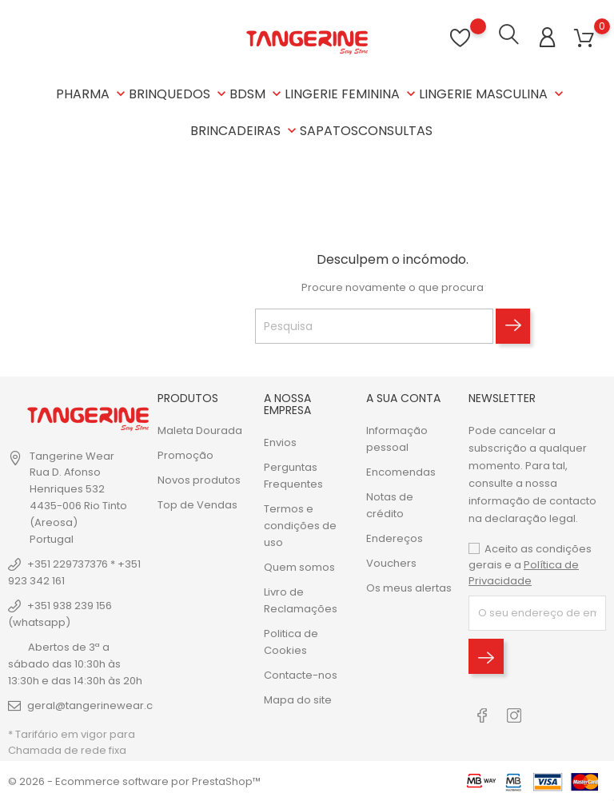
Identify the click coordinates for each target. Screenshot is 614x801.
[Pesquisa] (374, 325)
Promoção (185, 454)
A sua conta (403, 397)
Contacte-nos (300, 674)
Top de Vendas (197, 504)
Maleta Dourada (199, 429)
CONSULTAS (395, 131)
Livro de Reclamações (300, 600)
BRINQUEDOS (179, 94)
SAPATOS (329, 131)
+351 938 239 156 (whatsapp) (60, 613)
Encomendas (401, 471)
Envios (280, 441)
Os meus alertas (409, 587)
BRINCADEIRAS (245, 131)
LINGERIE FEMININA (352, 94)
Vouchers (391, 562)
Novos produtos (199, 479)
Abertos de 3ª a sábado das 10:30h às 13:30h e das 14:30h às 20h (75, 663)
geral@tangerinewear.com (98, 704)
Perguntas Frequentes (293, 475)
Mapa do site (298, 699)
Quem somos (299, 566)
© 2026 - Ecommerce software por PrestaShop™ (134, 780)
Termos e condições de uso (300, 524)
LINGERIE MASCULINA (493, 94)
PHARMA (92, 94)
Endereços (394, 537)
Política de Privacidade (523, 572)
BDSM (257, 94)
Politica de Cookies (291, 641)
